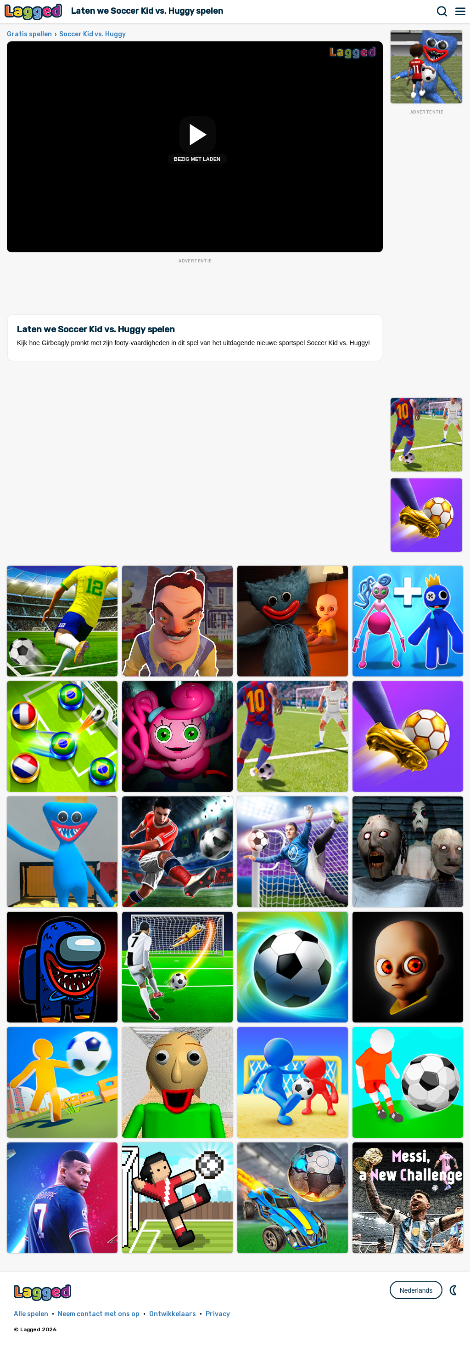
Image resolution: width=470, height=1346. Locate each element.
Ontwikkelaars (172, 1314)
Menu (461, 11)
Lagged (34, 11)
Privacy (218, 1314)
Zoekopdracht (442, 11)
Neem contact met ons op (99, 1314)
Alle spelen (31, 1314)
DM (454, 1290)
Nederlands (416, 1290)
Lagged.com (43, 1292)
